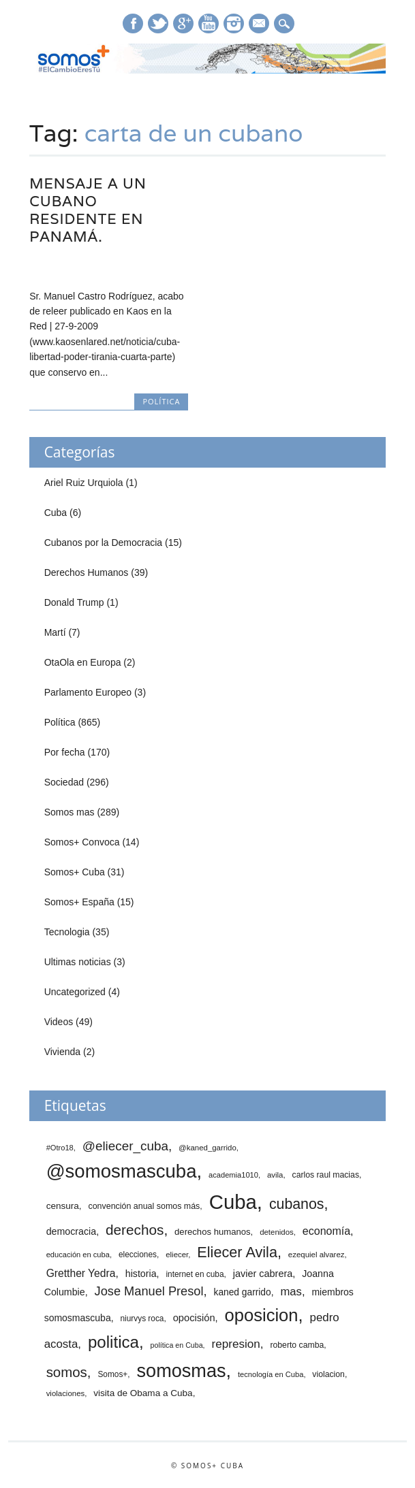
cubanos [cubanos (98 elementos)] (296, 1204)
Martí (55, 632)
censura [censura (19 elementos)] (62, 1206)
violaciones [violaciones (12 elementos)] (65, 1393)
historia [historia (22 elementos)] (141, 1273)
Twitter (158, 23)
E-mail (259, 24)
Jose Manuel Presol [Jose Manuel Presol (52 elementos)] (149, 1291)
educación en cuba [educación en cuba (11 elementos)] (78, 1254)
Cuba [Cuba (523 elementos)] (233, 1202)
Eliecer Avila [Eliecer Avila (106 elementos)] (237, 1252)
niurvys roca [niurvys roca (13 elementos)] (142, 1318)
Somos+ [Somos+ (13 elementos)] (112, 1374)
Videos (59, 1021)
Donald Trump (74, 602)
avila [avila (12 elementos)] (275, 1175)
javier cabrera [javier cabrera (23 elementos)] (262, 1273)
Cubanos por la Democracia (103, 542)
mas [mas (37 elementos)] (290, 1291)
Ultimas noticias (77, 961)
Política (161, 401)
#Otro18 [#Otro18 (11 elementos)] (60, 1148)
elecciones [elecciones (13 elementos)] (138, 1254)
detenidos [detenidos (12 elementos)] (277, 1232)
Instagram (234, 23)
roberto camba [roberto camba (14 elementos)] (297, 1345)
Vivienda (62, 1051)
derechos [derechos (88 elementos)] (135, 1230)
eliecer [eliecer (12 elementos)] (177, 1254)
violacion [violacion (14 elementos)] (328, 1374)
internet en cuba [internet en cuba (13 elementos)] (195, 1274)
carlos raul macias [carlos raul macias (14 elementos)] (325, 1175)
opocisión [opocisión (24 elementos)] (194, 1317)
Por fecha (64, 752)
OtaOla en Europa (82, 662)
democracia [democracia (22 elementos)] (71, 1231)
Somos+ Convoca (82, 842)
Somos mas (69, 812)
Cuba (55, 512)
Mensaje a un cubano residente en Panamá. (88, 210)
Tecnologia (67, 931)
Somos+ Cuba (74, 872)
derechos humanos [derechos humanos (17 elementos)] (212, 1232)
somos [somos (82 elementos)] (66, 1372)
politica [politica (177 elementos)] (113, 1342)
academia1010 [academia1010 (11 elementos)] (233, 1175)
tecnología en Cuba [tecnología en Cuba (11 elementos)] (270, 1374)
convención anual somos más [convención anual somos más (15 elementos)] (144, 1206)
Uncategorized (75, 991)
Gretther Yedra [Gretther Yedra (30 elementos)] (81, 1273)
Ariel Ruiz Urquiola (83, 482)
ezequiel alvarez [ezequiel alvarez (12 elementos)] (316, 1254)
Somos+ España (79, 901)
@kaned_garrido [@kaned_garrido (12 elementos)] (207, 1148)
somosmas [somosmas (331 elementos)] (181, 1370)
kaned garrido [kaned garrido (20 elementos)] (242, 1292)
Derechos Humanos (86, 572)
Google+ (183, 23)
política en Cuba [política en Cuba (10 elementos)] (177, 1345)
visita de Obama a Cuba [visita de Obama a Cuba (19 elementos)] (142, 1393)
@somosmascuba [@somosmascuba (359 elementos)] (121, 1171)
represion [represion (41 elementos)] (235, 1344)
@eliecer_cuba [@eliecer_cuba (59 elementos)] (125, 1146)
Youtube (208, 23)
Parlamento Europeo (88, 692)
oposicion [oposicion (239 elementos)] (261, 1315)
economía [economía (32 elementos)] (326, 1231)
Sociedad (64, 782)
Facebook (133, 23)
